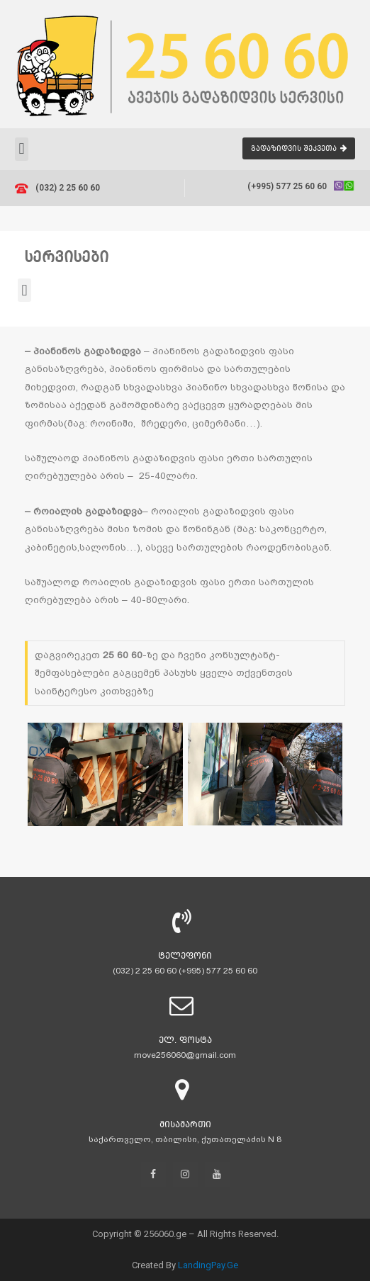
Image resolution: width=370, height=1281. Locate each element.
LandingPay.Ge (208, 1265)
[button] (298, 148)
